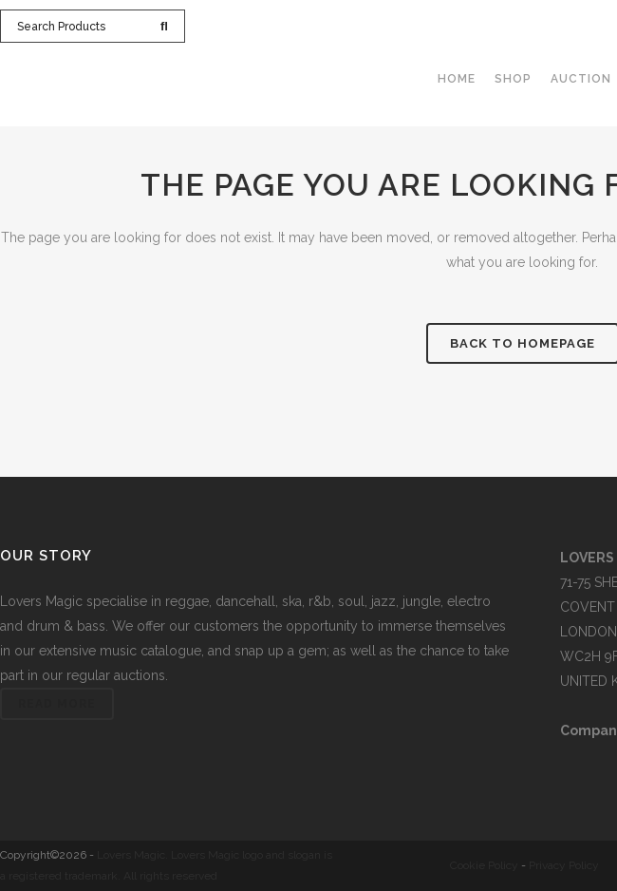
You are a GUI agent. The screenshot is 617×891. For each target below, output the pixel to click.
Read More (57, 704)
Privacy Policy (564, 865)
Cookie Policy (484, 865)
